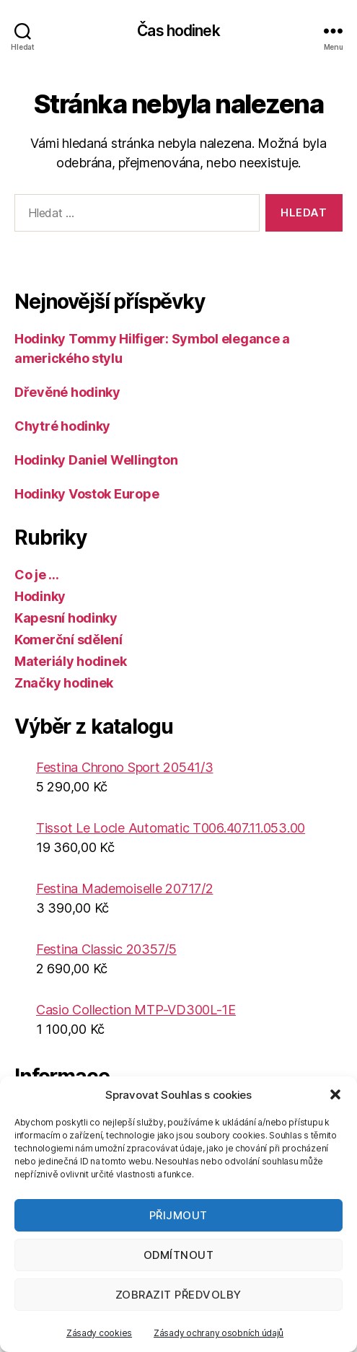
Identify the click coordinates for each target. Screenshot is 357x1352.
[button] (335, 1094)
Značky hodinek (63, 682)
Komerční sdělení (68, 639)
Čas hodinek (178, 30)
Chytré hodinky (62, 426)
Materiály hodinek (70, 661)
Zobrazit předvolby (178, 1294)
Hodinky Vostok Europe (86, 493)
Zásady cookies (99, 1332)
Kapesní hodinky (66, 617)
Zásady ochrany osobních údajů (218, 1332)
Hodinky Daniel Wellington (95, 460)
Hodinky (40, 596)
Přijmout (178, 1215)
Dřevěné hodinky (67, 392)
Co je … (36, 574)
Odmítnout (179, 1255)
